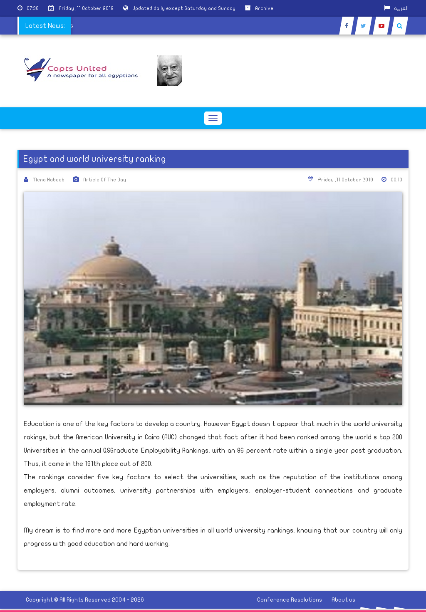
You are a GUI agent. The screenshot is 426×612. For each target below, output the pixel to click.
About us (343, 600)
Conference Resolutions (289, 600)
